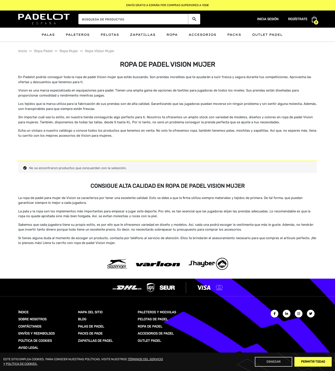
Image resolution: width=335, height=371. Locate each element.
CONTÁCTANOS (29, 326)
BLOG (82, 319)
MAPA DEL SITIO (90, 312)
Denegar (274, 362)
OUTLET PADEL (149, 341)
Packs (234, 35)
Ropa (172, 35)
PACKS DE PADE (90, 333)
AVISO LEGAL (28, 348)
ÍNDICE (23, 312)
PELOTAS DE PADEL (153, 319)
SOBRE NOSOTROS (32, 319)
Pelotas (110, 35)
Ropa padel (43, 51)
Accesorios (202, 35)
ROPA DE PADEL (150, 326)
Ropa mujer (68, 51)
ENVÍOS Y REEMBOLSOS (36, 333)
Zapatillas (142, 35)
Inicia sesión (267, 19)
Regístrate (297, 19)
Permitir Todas (313, 362)
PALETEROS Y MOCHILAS (157, 312)
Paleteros (78, 35)
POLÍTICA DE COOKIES (35, 341)
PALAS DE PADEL (91, 326)
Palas (48, 35)
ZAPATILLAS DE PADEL (95, 341)
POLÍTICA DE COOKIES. (22, 364)
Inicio (22, 51)
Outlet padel (267, 35)
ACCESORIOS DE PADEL (156, 333)
